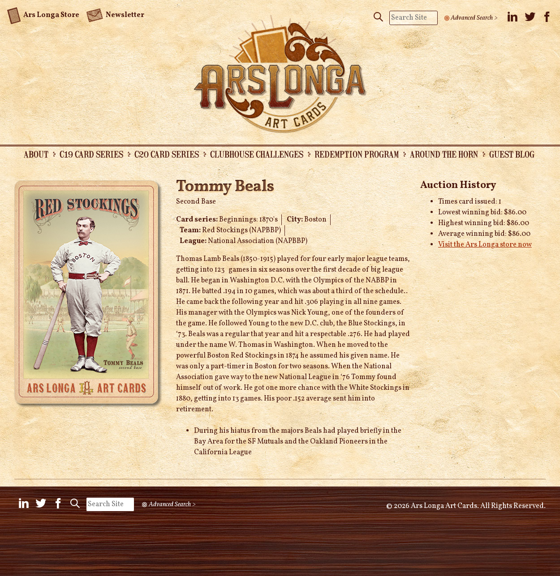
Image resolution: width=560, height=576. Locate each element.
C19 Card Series (91, 154)
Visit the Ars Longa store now (485, 245)
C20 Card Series (166, 154)
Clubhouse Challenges (256, 154)
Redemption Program (356, 154)
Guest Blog (511, 154)
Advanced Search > (474, 17)
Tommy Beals (225, 187)
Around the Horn (444, 154)
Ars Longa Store (43, 14)
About (36, 154)
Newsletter (115, 14)
